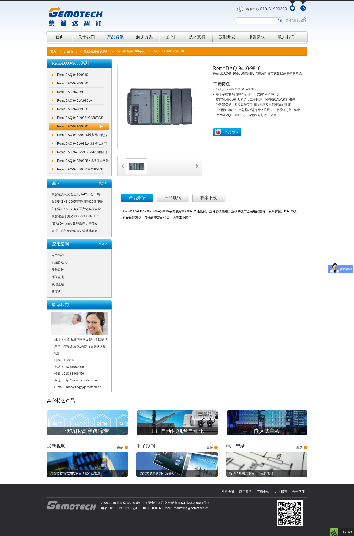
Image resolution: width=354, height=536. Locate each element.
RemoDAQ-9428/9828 (72, 109)
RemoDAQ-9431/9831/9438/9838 (80, 118)
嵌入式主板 (267, 431)
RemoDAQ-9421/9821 (72, 92)
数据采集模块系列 (96, 51)
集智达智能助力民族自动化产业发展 (75, 473)
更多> (103, 183)
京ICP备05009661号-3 (193, 503)
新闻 (170, 37)
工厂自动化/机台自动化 (177, 431)
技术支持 (197, 37)
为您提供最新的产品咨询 (157, 473)
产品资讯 (115, 37)
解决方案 (144, 37)
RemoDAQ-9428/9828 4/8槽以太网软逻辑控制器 (83, 161)
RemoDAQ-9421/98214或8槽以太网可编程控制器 (82, 144)
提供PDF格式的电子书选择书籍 (251, 473)
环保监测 (58, 277)
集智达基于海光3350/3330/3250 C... (77, 216)
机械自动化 (59, 262)
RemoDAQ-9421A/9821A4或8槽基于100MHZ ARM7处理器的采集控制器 (82, 153)
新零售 (56, 291)
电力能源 (58, 255)
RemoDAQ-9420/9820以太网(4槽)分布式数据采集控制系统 (82, 136)
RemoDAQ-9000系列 (130, 51)
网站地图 (227, 492)
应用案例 (245, 492)
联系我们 (286, 37)
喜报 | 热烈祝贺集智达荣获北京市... (76, 231)
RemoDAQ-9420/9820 (72, 83)
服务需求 (256, 37)
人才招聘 (281, 492)
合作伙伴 (298, 492)
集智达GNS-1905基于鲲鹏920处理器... (78, 202)
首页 (59, 37)
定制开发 (227, 37)
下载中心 (263, 492)
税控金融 (58, 284)
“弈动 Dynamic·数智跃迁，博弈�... (76, 223)
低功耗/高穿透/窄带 (87, 431)
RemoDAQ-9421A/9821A (74, 100)
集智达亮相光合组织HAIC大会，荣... (77, 194)
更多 (120, 447)
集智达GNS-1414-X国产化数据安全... (77, 209)
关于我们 (86, 37)
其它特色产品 (61, 400)
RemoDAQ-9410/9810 (168, 51)
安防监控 (58, 270)
